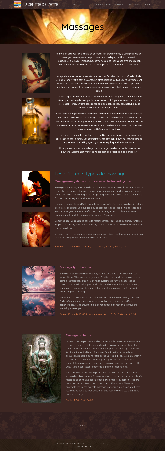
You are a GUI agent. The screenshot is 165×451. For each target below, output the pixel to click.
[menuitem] (77, 5)
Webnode (87, 446)
